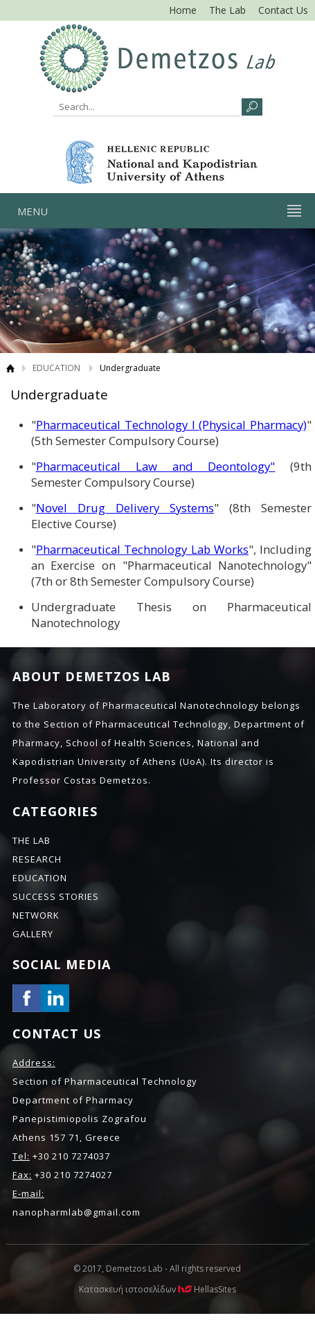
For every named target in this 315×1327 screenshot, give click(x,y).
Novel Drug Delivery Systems (125, 508)
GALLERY (32, 934)
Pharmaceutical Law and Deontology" (156, 466)
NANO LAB (158, 58)
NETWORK (36, 915)
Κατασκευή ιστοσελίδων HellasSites (157, 1289)
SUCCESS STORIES (55, 896)
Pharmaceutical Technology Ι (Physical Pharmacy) (171, 425)
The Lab (227, 10)
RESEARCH (37, 859)
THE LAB (31, 840)
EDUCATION (56, 368)
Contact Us (283, 10)
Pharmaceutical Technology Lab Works (142, 549)
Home (183, 10)
